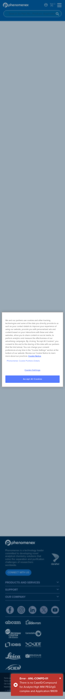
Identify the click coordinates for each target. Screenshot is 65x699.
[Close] (60, 678)
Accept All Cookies (32, 379)
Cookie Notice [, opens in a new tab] (34, 356)
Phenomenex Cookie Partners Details (23, 361)
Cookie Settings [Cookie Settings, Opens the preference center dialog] (32, 370)
